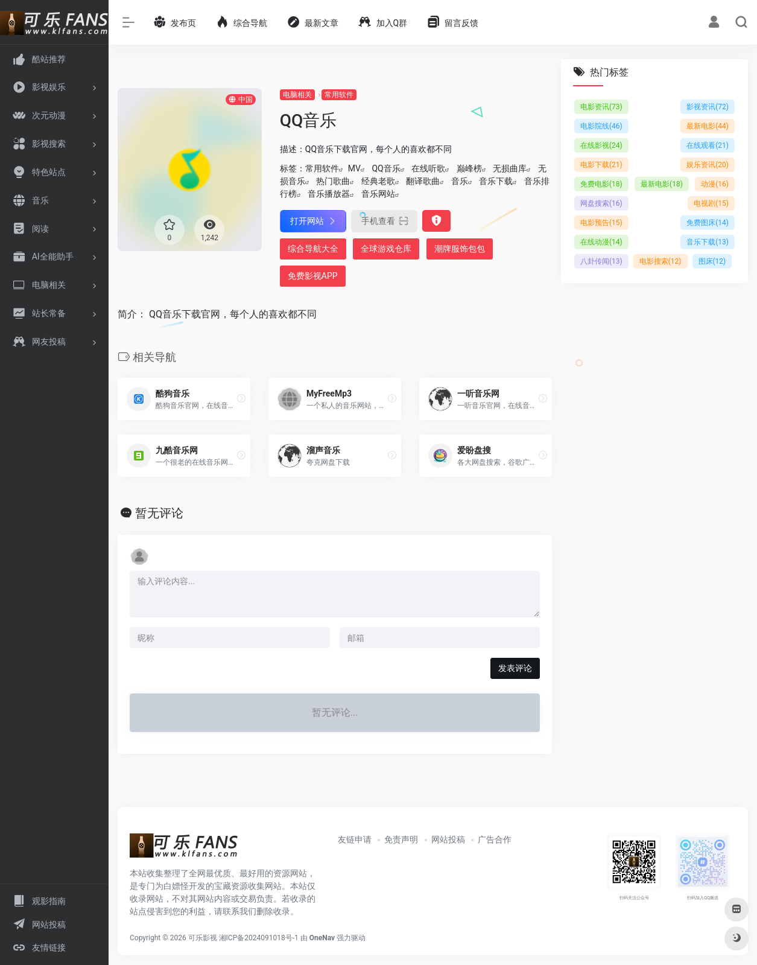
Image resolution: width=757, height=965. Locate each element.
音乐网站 (378, 194)
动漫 (715, 184)
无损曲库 (510, 168)
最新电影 (707, 126)
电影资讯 (601, 107)
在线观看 (707, 145)
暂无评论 (159, 513)
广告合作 (495, 839)
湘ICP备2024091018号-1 (259, 938)
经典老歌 (378, 181)
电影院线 (601, 126)
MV (354, 168)
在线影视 (601, 145)
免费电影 (601, 184)
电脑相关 (297, 95)
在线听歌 (428, 168)
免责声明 (401, 839)
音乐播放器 (329, 194)
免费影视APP (313, 276)
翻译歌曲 (423, 181)
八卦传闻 (601, 261)
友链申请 (355, 839)
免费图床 (707, 222)
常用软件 (339, 95)
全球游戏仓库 (386, 248)
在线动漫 (601, 242)
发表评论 (515, 668)
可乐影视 (202, 938)
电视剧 (711, 203)
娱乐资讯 (707, 165)
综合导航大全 (313, 248)
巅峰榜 (469, 168)
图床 (712, 261)
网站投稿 (448, 839)
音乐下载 (496, 181)
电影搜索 (660, 261)
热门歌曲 (333, 181)
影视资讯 (707, 107)
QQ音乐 (386, 168)
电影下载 (601, 165)
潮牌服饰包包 (459, 248)
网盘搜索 (601, 203)
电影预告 (601, 222)
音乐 (459, 181)
